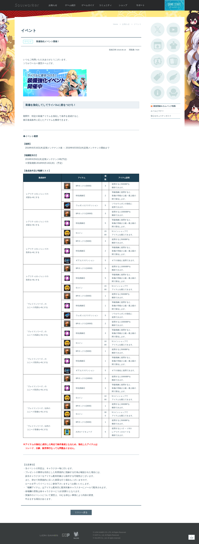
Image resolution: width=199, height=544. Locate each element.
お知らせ (53, 5)
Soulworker (27, 5)
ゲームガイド (88, 5)
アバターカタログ (173, 45)
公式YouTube (173, 29)
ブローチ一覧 (173, 77)
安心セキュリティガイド (161, 116)
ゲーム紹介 (70, 5)
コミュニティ (105, 5)
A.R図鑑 (173, 61)
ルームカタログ (173, 93)
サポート (140, 5)
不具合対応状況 (157, 93)
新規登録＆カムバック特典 (164, 106)
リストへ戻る (81, 512)
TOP (191, 537)
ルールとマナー (157, 111)
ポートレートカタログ (157, 61)
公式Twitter (157, 29)
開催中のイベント (157, 45)
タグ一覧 (157, 77)
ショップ (123, 5)
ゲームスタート (175, 5)
